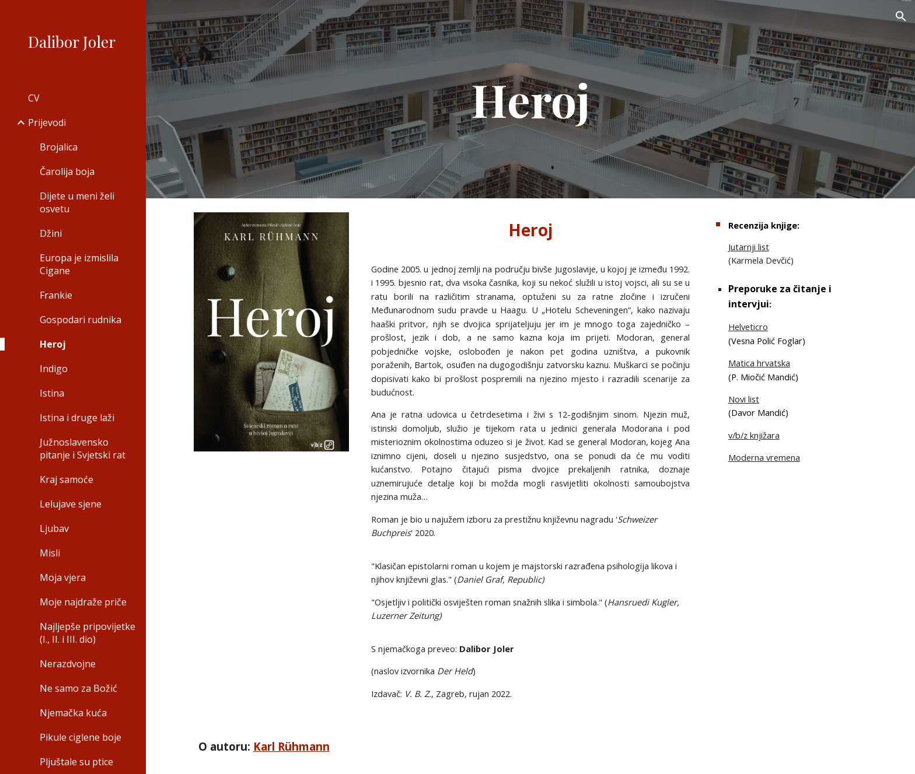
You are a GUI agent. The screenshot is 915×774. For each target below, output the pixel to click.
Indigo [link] (54, 368)
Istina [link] (52, 393)
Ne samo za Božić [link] (78, 688)
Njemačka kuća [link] (73, 712)
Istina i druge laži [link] (77, 417)
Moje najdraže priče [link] (83, 602)
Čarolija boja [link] (67, 171)
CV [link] (34, 98)
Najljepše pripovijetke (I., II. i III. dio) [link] (87, 633)
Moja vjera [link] (63, 577)
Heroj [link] (53, 344)
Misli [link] (50, 553)
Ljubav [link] (54, 528)
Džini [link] (51, 233)
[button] (901, 16)
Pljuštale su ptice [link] (76, 761)
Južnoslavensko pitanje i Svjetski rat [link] (82, 448)
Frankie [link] (56, 295)
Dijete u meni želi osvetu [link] (77, 202)
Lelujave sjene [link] (71, 504)
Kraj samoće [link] (66, 479)
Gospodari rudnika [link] (80, 319)
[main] (530, 99)
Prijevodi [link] (47, 122)
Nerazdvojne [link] (68, 663)
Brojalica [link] (59, 147)
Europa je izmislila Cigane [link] (79, 264)
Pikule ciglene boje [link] (80, 737)
